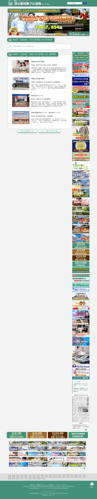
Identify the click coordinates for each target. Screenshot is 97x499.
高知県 (84, 477)
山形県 (30, 475)
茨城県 (38, 475)
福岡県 (13, 478)
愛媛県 (75, 477)
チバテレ (86, 388)
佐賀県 (17, 478)
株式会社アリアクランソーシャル (42, 488)
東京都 (50, 475)
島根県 (67, 477)
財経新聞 (82, 388)
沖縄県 (43, 478)
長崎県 (30, 478)
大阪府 (30, 477)
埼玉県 (59, 475)
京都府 (38, 477)
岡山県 (55, 477)
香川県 (80, 477)
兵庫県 (42, 477)
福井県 (9, 477)
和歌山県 (51, 477)
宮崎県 (34, 478)
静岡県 (17, 477)
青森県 (13, 475)
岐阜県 (25, 477)
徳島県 (9, 478)
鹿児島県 (39, 478)
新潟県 (67, 475)
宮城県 (25, 475)
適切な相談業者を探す (27, 131)
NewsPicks (76, 389)
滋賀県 (34, 477)
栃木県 (46, 475)
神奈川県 (55, 475)
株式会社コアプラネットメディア (42, 493)
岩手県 (17, 475)
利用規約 (51, 484)
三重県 (21, 477)
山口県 (71, 477)
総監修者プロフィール (42, 484)
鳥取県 (63, 477)
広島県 (59, 477)
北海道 (9, 475)
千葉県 (63, 475)
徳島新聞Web (76, 388)
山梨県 (75, 475)
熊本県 (21, 478)
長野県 (71, 475)
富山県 (80, 475)
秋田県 (21, 475)
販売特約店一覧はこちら (48, 495)
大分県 (25, 478)
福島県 (34, 475)
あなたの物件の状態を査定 (49, 131)
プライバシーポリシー (61, 484)
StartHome (75, 391)
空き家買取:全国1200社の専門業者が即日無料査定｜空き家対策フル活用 (47, 486)
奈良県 (46, 477)
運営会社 (32, 484)
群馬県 (42, 475)
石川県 (84, 475)
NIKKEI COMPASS (83, 389)
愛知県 (13, 477)
